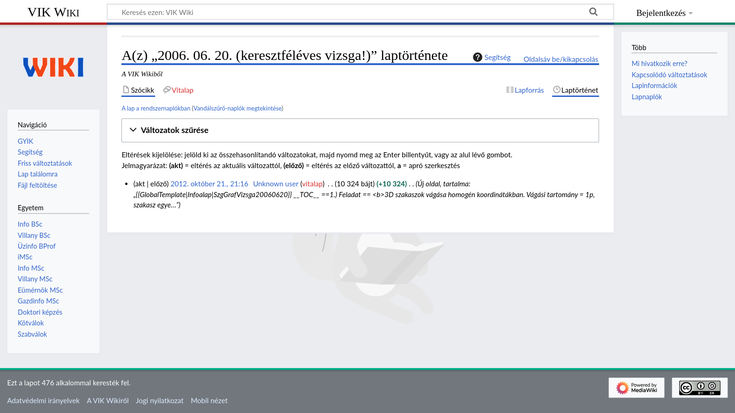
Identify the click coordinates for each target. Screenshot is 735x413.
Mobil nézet (209, 400)
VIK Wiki (54, 12)
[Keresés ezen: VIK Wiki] (360, 11)
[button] (360, 130)
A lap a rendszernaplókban (155, 108)
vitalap (312, 183)
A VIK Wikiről (107, 400)
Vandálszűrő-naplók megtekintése (238, 108)
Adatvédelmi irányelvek (43, 400)
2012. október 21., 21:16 (209, 183)
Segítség (491, 57)
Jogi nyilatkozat (160, 400)
